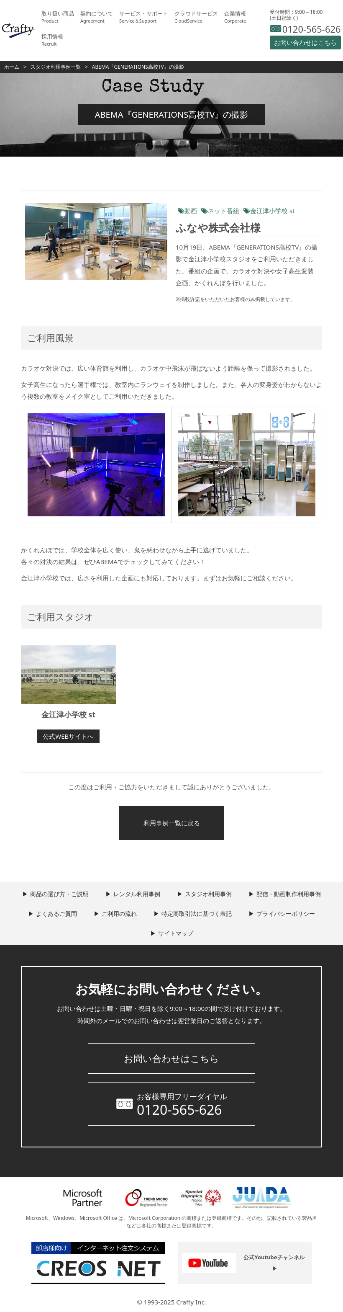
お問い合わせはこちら (171, 1058)
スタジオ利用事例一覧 (56, 66)
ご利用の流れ (119, 914)
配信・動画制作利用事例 (288, 894)
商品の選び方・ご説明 (59, 894)
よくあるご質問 (56, 914)
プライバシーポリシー (285, 914)
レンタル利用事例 (136, 894)
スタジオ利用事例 (208, 894)
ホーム (11, 66)
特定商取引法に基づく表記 (196, 914)
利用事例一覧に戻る (171, 823)
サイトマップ (175, 933)
